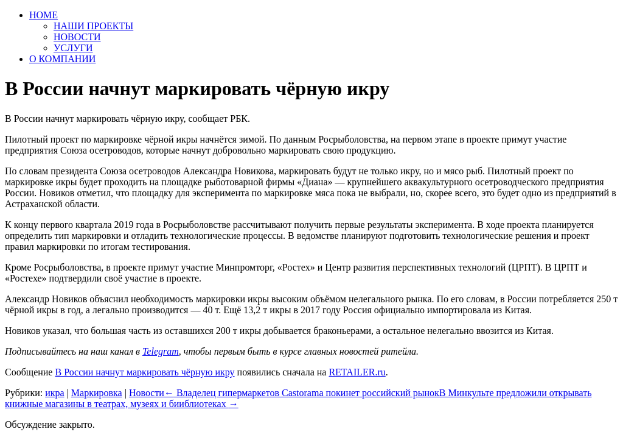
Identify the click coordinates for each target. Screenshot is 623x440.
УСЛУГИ (73, 48)
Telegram (160, 351)
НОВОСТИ (77, 37)
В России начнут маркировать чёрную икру (144, 372)
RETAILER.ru (357, 372)
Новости (146, 393)
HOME (43, 15)
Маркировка (96, 393)
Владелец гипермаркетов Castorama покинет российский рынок (301, 393)
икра (54, 393)
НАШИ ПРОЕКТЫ (93, 26)
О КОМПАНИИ (62, 59)
